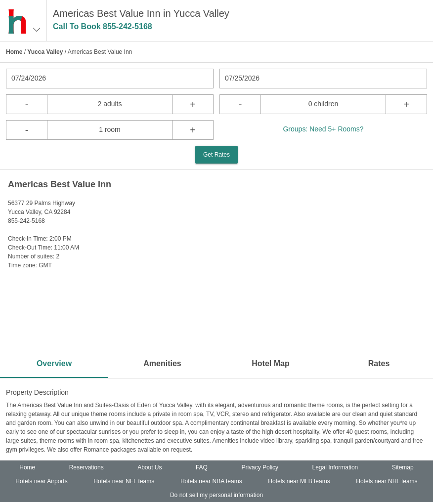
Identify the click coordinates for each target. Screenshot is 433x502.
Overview (54, 363)
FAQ (202, 467)
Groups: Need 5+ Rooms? (323, 129)
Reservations (86, 467)
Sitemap (403, 467)
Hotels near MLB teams (299, 481)
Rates (379, 363)
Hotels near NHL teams (386, 481)
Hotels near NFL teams (123, 481)
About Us (149, 467)
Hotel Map (270, 363)
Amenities (162, 363)
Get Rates (216, 154)
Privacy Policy (259, 467)
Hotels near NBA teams (211, 481)
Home (14, 51)
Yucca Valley (45, 51)
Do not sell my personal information (216, 495)
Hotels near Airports (41, 481)
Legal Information (335, 467)
